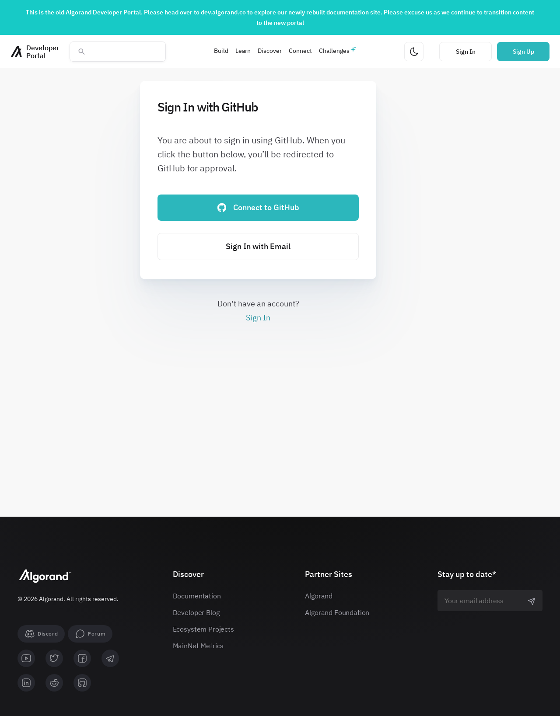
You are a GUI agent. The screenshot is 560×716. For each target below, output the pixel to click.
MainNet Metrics (198, 645)
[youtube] (26, 658)
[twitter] (54, 658)
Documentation (197, 595)
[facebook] (82, 658)
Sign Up (523, 52)
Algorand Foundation (337, 612)
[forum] (90, 634)
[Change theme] (414, 51)
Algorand (318, 595)
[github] (82, 683)
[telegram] (110, 658)
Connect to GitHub (258, 207)
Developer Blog (196, 612)
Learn (243, 51)
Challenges (334, 51)
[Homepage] (34, 51)
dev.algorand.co (223, 12)
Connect (300, 51)
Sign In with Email (258, 246)
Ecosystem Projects (203, 629)
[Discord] (41, 634)
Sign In (466, 52)
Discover (270, 51)
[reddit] (54, 683)
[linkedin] (26, 683)
